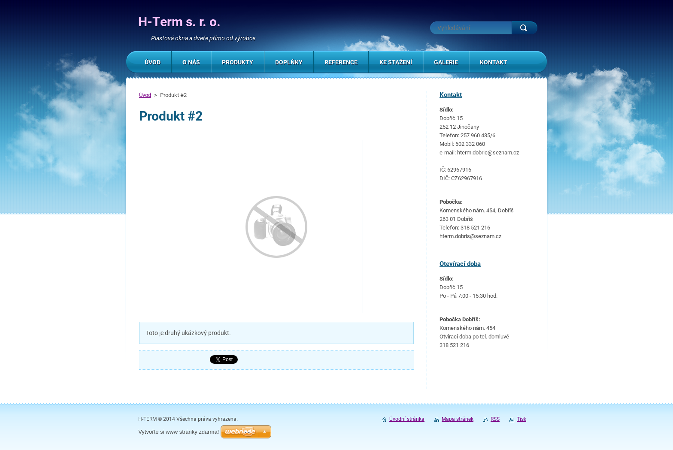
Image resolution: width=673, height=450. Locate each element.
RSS (495, 419)
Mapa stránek (457, 419)
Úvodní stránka (406, 419)
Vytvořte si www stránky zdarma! (178, 432)
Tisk (521, 419)
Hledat (524, 27)
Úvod (145, 95)
